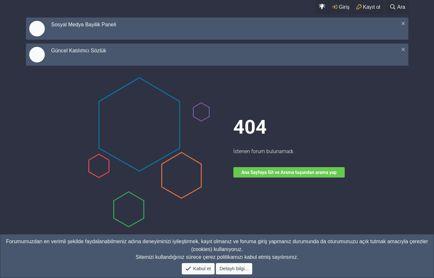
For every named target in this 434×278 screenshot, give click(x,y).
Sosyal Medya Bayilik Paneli (83, 24)
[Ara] (397, 7)
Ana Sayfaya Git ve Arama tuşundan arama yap (289, 172)
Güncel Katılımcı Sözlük (78, 50)
